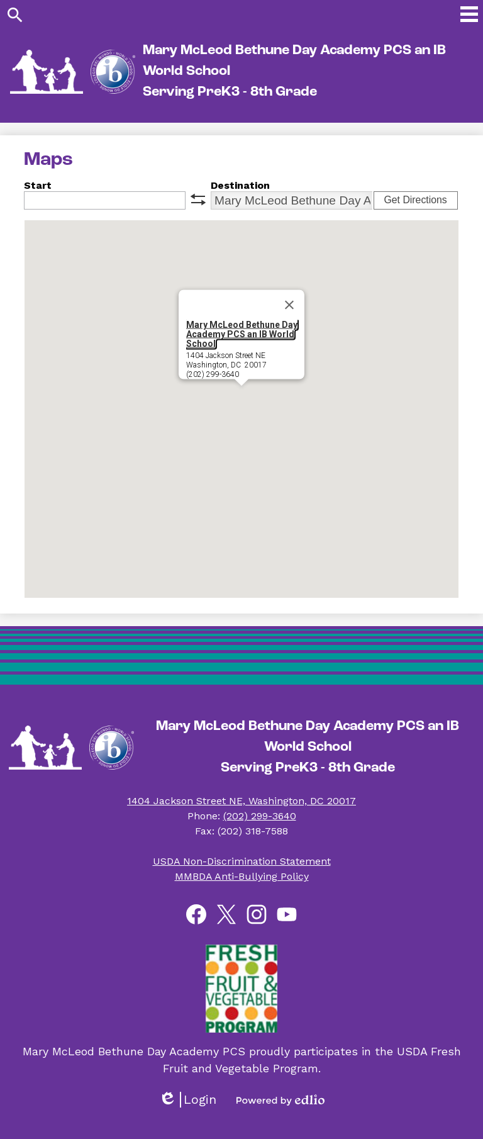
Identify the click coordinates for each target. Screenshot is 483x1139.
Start (38, 185)
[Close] (289, 305)
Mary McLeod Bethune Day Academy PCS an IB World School (241, 334)
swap (198, 199)
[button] (241, 397)
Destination (240, 185)
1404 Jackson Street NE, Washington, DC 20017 (241, 801)
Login (187, 1100)
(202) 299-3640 (259, 816)
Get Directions (415, 199)
